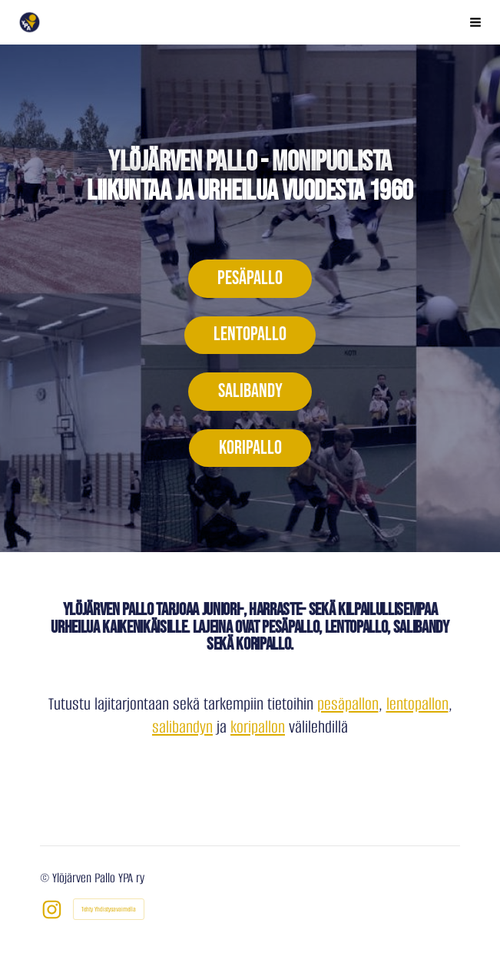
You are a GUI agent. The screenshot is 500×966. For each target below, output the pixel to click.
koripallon (257, 727)
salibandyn (182, 727)
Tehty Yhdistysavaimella (108, 909)
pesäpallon (348, 704)
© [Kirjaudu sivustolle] (46, 878)
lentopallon (417, 704)
